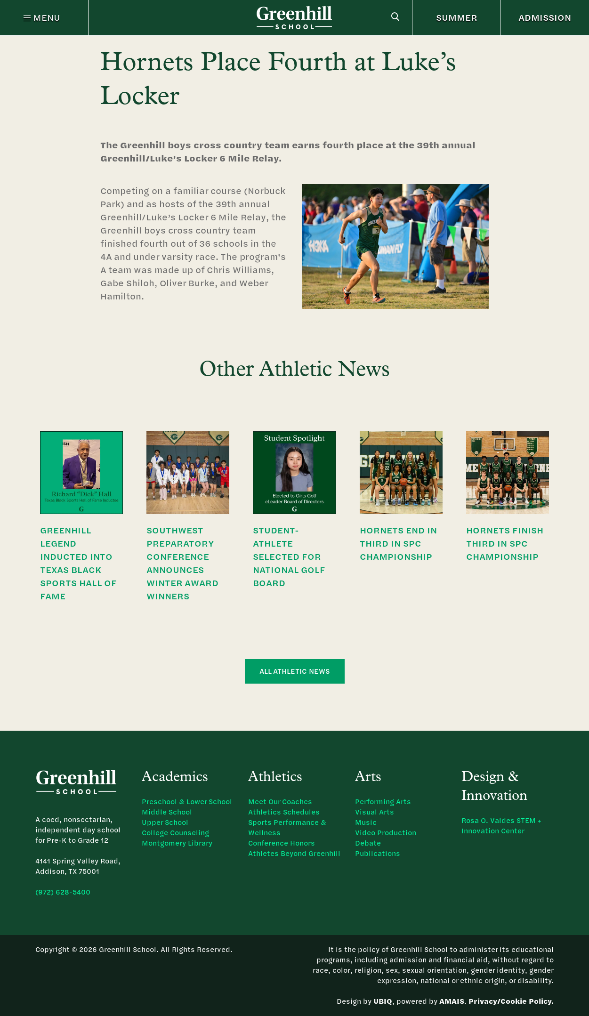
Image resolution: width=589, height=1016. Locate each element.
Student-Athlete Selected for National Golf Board (289, 556)
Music (366, 822)
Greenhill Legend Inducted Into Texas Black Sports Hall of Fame (78, 563)
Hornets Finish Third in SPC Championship (504, 543)
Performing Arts (383, 801)
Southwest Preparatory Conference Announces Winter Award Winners (182, 563)
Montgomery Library (177, 843)
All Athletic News (294, 671)
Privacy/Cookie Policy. (511, 1001)
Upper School (165, 822)
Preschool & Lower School (187, 801)
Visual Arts (374, 812)
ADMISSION (544, 17)
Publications (377, 853)
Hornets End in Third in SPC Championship (398, 543)
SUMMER (456, 17)
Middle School (167, 812)
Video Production (385, 833)
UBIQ (382, 1001)
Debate (368, 843)
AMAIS (451, 1001)
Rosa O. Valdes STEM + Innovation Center (501, 825)
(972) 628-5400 (62, 892)
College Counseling (175, 833)
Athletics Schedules (284, 812)
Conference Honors (281, 843)
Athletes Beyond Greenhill (294, 853)
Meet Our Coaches (280, 801)
